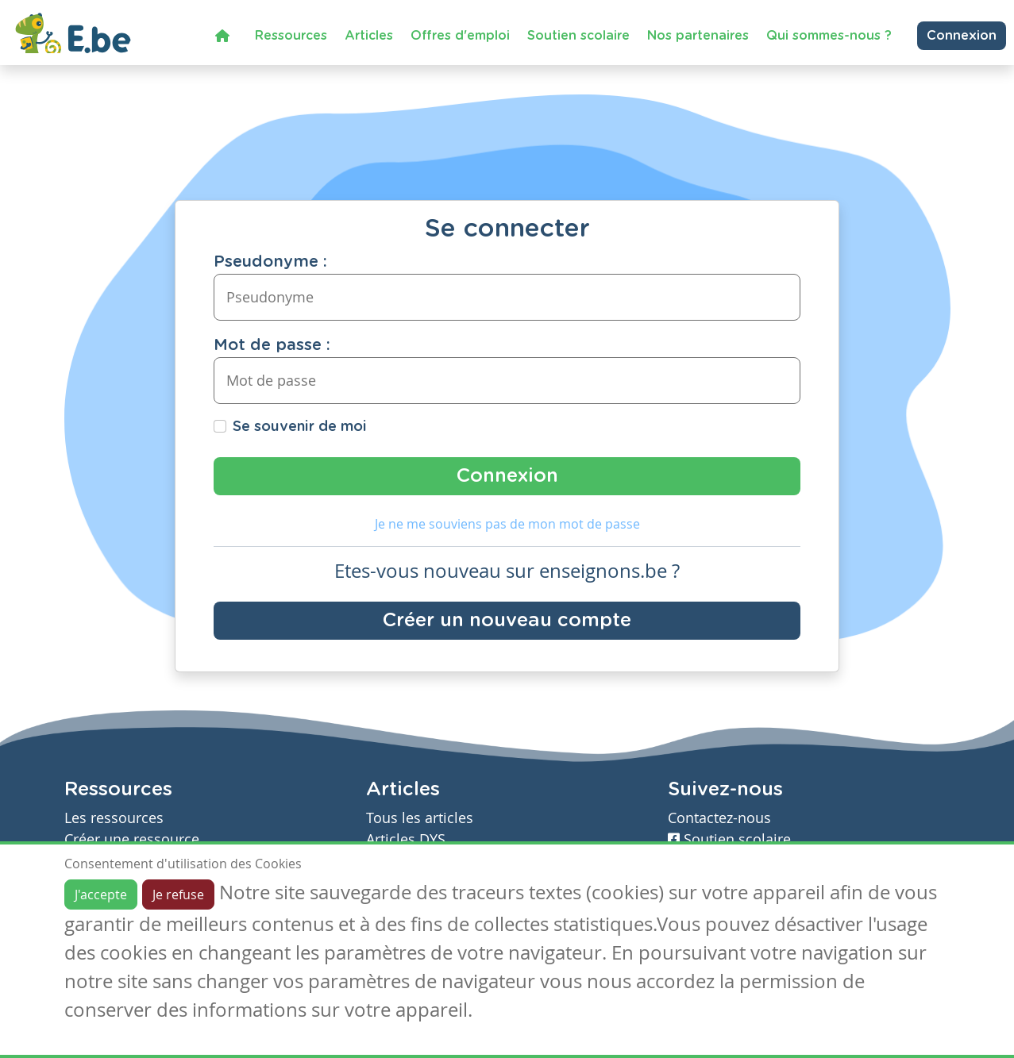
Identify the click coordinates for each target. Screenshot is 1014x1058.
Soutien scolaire (578, 35)
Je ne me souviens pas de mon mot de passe (507, 524)
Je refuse (178, 894)
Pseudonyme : (270, 262)
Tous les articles (419, 818)
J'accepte (101, 894)
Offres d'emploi (460, 35)
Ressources (291, 35)
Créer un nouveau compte (507, 620)
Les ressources (114, 818)
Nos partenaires (698, 35)
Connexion (962, 35)
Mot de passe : (272, 345)
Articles (369, 35)
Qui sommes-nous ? (829, 35)
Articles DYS (405, 839)
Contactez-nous (719, 818)
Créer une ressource (131, 839)
